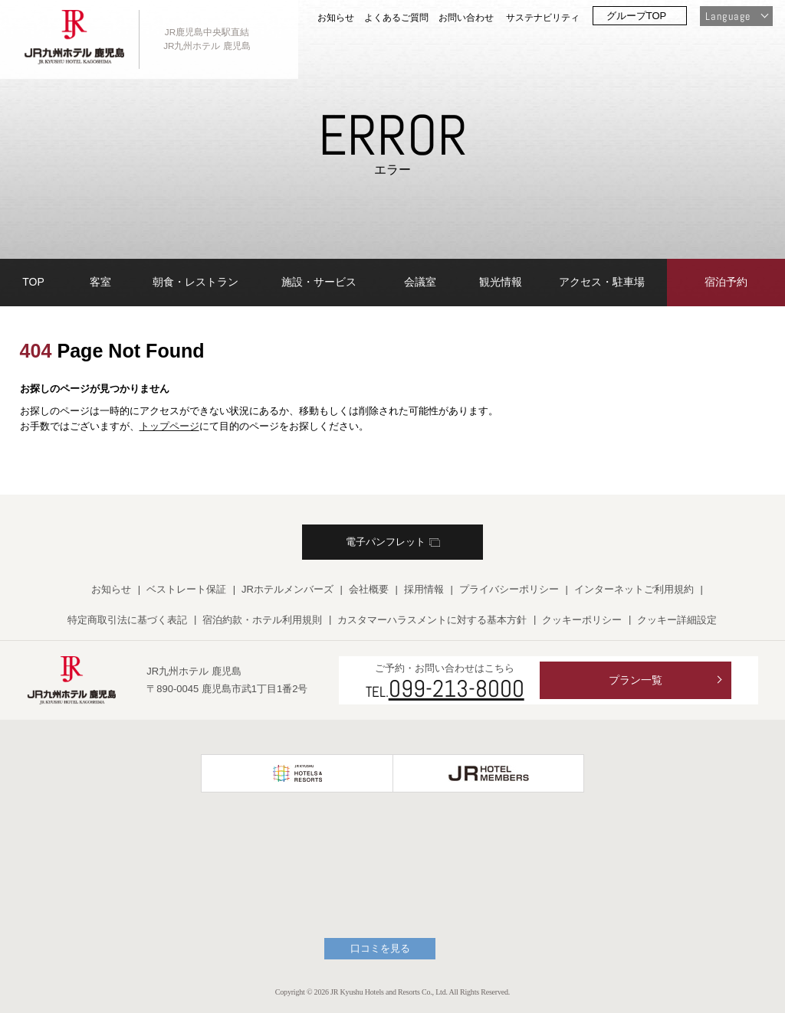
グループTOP (636, 15)
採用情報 (424, 589)
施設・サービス (318, 282)
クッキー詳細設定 (677, 620)
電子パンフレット (393, 541)
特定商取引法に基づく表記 (127, 620)
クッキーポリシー (582, 620)
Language (728, 16)
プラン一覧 (635, 680)
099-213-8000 (456, 688)
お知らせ (335, 17)
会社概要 (369, 589)
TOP (33, 282)
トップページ (169, 426)
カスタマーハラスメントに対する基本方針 (432, 620)
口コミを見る (380, 948)
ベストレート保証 (186, 589)
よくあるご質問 (396, 17)
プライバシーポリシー (509, 589)
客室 (100, 282)
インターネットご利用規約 (634, 589)
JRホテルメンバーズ (287, 589)
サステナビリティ (543, 17)
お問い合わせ (466, 17)
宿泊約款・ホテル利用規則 (262, 620)
